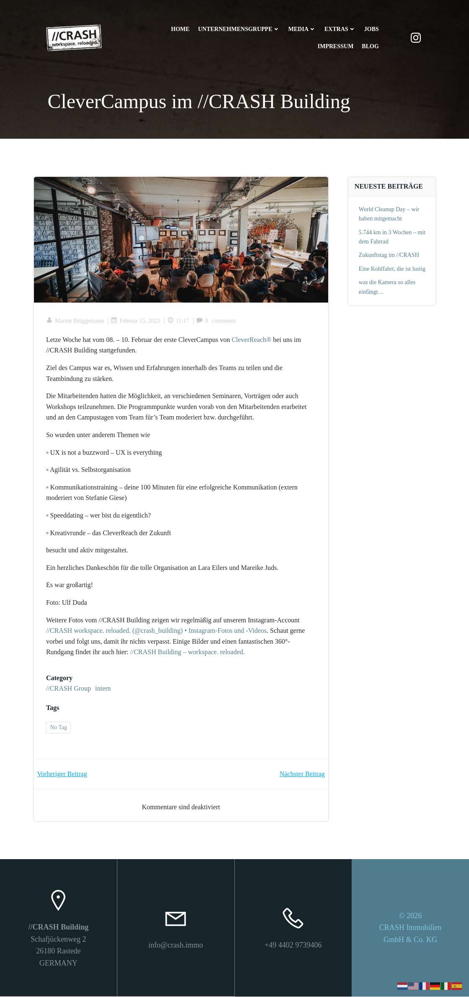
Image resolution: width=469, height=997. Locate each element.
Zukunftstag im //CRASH (389, 255)
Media (302, 29)
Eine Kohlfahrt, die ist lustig (392, 269)
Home (180, 29)
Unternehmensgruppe (239, 29)
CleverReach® (252, 340)
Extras (340, 29)
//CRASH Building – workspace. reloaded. (187, 652)
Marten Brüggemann (75, 321)
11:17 (178, 321)
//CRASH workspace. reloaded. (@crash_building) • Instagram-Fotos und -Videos (157, 631)
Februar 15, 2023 (135, 321)
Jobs (371, 29)
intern (103, 689)
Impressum (335, 47)
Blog (370, 47)
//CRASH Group (69, 689)
